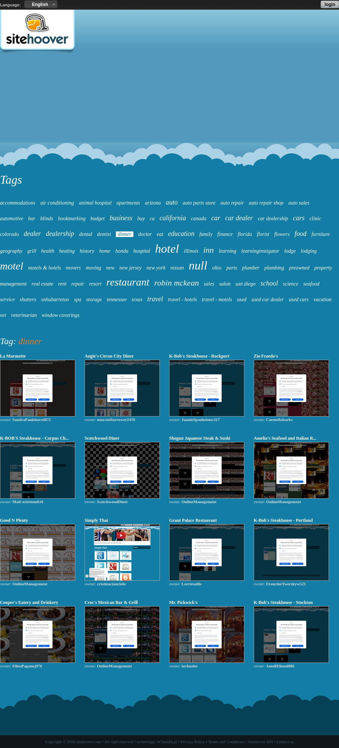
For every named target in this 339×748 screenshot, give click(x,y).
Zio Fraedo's (266, 356)
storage (94, 299)
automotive (11, 218)
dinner (125, 234)
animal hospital (95, 203)
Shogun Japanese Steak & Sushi (199, 438)
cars (299, 218)
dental (85, 234)
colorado (9, 234)
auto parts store (199, 203)
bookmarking (72, 218)
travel (155, 299)
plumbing (274, 268)
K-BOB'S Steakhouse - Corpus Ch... (34, 438)
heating (67, 251)
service (7, 299)
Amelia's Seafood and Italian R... (285, 438)
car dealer (239, 218)
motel (11, 266)
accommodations (17, 203)
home (104, 251)
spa (77, 299)
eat (160, 234)
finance (225, 234)
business (121, 218)
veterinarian (24, 315)
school (269, 283)
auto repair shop (266, 203)
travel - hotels (182, 299)
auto (172, 202)
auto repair (232, 203)
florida (245, 234)
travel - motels (217, 299)
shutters (28, 299)
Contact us (285, 741)
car (215, 218)
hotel (167, 248)
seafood (311, 284)
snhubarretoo (55, 299)
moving (93, 268)
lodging (309, 251)
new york (155, 268)
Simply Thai (96, 520)
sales (209, 284)
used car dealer (267, 299)
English (40, 4)
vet (3, 315)
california (172, 218)
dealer (32, 233)
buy (141, 218)
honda (122, 251)
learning (227, 251)
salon (224, 284)
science (290, 284)
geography (11, 251)
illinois (191, 251)
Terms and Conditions (226, 741)
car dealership (273, 218)
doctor (145, 234)
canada (198, 218)
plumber (251, 268)
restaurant (127, 282)
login (329, 4)
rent (62, 284)
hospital (141, 251)
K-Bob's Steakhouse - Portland (284, 520)
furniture (320, 234)
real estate (42, 284)
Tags (11, 179)
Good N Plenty (14, 520)
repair (78, 284)
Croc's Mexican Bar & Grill (111, 602)
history (87, 251)
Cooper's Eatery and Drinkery (29, 602)
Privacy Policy (193, 741)
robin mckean (176, 282)
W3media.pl (167, 741)
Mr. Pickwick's (183, 602)
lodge (290, 251)
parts (231, 268)
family (205, 234)
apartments (128, 203)
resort (95, 284)
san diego (245, 284)
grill (31, 251)
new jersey (131, 268)
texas (137, 299)
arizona (153, 203)
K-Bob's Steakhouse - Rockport (199, 356)
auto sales (298, 203)
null (198, 265)
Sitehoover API (260, 741)
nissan (177, 268)
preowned (299, 268)
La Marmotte (13, 356)
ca (152, 218)
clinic (315, 218)
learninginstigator (260, 251)
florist (263, 234)
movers (73, 268)
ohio (217, 268)
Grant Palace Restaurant (193, 520)
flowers (281, 234)
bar (31, 218)
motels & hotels (44, 268)
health (47, 251)
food (301, 233)
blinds (46, 218)
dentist (104, 234)
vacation (323, 299)
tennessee (117, 299)
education (181, 233)
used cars (298, 299)
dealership (60, 233)
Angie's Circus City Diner (109, 356)
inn (208, 250)
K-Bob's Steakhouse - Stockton (283, 602)
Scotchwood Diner (102, 438)
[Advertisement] (169, 114)
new (110, 268)
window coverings (61, 315)
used (242, 299)
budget (98, 218)
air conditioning (57, 203)
